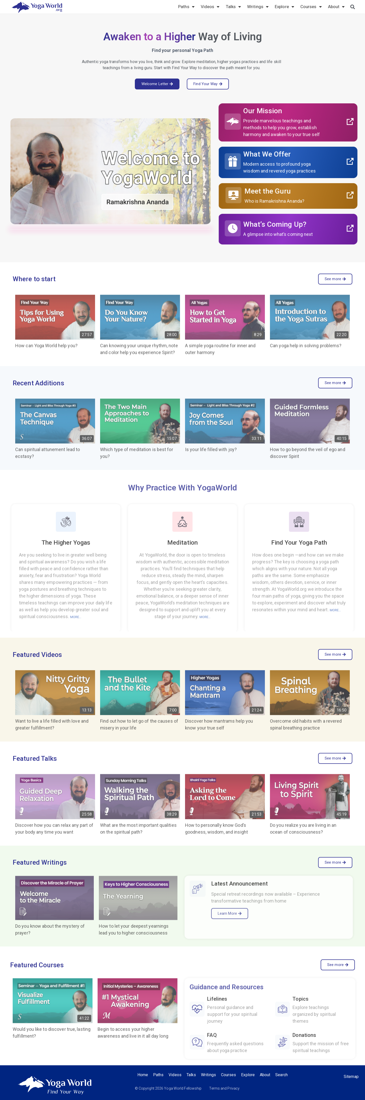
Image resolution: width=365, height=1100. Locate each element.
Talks (233, 6)
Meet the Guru (293, 191)
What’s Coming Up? (300, 224)
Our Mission (287, 111)
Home (142, 1074)
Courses (311, 6)
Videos (210, 6)
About (336, 6)
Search (282, 1074)
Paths (186, 6)
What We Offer (292, 154)
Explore (284, 6)
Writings (258, 6)
